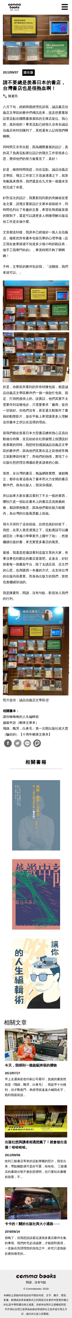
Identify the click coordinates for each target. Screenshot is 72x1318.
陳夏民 (13, 96)
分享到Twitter (18, 743)
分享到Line (27, 743)
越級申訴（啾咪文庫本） (21, 723)
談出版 (28, 72)
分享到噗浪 (37, 743)
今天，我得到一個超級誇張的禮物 (31, 1065)
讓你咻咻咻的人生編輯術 (21, 717)
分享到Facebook (8, 743)
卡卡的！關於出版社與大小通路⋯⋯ (32, 1224)
